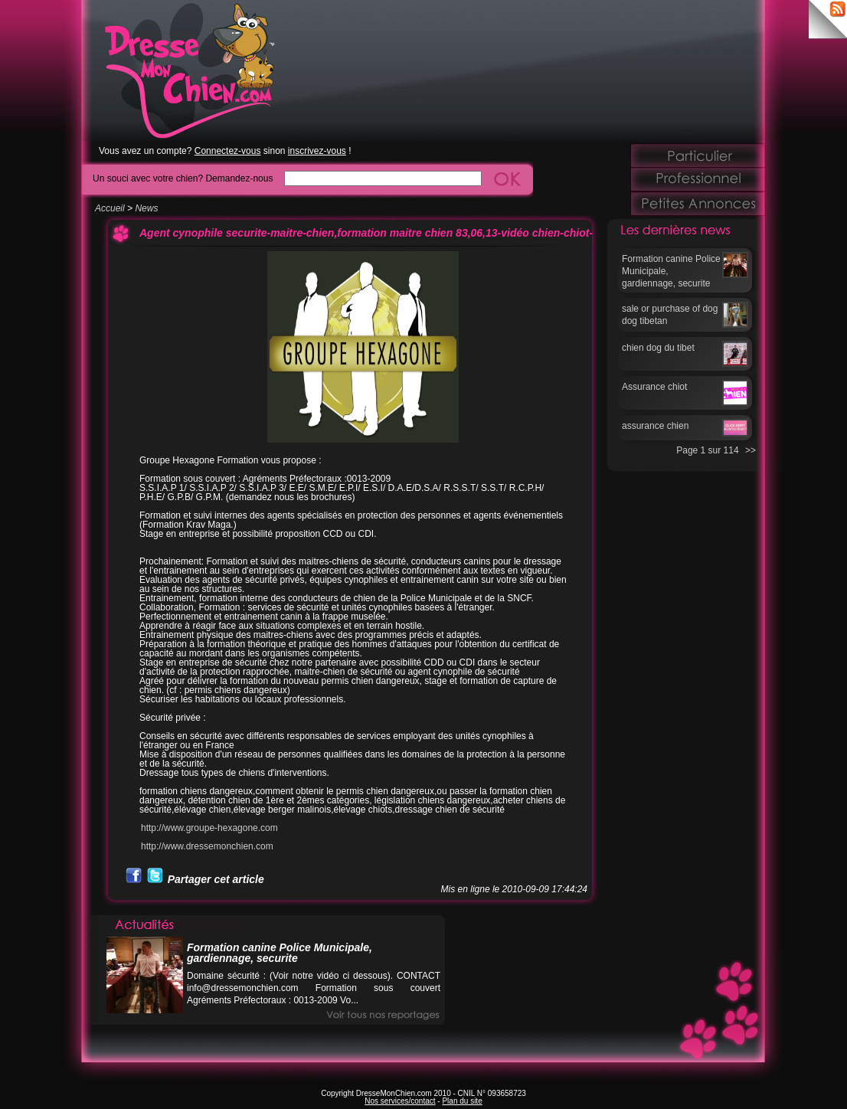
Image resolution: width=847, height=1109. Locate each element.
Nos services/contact (400, 1101)
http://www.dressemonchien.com (207, 846)
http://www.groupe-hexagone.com (209, 828)
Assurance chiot (654, 386)
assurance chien (655, 425)
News (146, 208)
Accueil (110, 208)
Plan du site (462, 1101)
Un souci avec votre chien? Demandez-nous (183, 178)
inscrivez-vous (317, 151)
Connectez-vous (228, 151)
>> (750, 450)
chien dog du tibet (658, 347)
